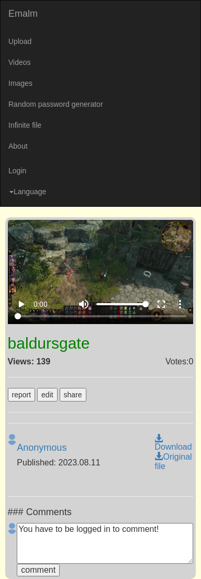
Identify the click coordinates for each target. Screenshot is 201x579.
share (73, 395)
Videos (19, 62)
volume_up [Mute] (83, 304)
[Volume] (122, 304)
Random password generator (55, 104)
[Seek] (101, 316)
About (18, 146)
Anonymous (41, 447)
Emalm (23, 13)
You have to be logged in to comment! (105, 543)
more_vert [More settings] (180, 304)
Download (173, 443)
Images (20, 83)
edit (47, 395)
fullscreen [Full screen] (161, 304)
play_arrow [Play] (21, 304)
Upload (19, 41)
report (21, 395)
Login (17, 170)
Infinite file (24, 125)
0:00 (41, 304)
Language (27, 191)
